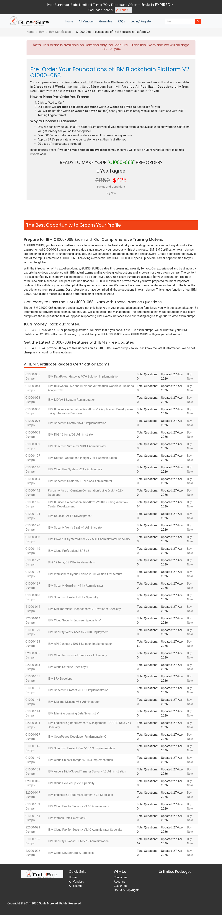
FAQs (121, 21)
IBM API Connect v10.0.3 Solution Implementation (80, 644)
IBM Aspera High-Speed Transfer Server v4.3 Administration (87, 771)
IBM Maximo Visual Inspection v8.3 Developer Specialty (84, 609)
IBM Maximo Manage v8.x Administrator (74, 702)
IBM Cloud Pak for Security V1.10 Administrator (78, 806)
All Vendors (86, 21)
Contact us (121, 877)
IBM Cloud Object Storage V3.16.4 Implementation (80, 760)
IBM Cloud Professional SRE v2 (68, 550)
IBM (41, 32)
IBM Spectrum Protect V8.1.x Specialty (73, 597)
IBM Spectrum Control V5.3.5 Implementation (77, 423)
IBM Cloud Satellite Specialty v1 (69, 667)
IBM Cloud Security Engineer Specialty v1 (75, 620)
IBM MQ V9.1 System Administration (71, 399)
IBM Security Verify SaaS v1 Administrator (75, 527)
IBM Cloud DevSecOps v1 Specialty (71, 783)
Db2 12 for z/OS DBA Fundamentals (71, 562)
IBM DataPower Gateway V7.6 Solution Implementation (83, 376)
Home (69, 21)
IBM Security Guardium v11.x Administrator (75, 585)
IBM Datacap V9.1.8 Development (70, 516)
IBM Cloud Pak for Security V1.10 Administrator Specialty (85, 829)
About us (119, 881)
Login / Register (141, 21)
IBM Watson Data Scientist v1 (67, 818)
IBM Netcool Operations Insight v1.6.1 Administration (82, 458)
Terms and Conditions (111, 186)
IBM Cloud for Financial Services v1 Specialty (77, 655)
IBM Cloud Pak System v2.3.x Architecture (75, 469)
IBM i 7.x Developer (61, 678)
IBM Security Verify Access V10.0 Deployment (78, 632)
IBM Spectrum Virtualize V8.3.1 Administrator (77, 446)
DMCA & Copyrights (127, 890)
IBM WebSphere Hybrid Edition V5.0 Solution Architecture (85, 574)
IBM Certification (60, 32)
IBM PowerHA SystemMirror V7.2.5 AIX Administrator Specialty (89, 539)
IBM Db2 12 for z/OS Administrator (71, 434)
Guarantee (105, 21)
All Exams (75, 886)
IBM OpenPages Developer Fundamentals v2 (77, 736)
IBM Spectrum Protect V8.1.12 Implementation (78, 690)
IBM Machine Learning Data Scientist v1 (74, 713)
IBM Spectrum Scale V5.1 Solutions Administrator (80, 481)
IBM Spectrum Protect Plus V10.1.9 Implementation (81, 748)
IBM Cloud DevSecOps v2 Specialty (71, 853)
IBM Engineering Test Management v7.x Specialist (80, 795)
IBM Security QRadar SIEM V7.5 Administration (78, 841)
